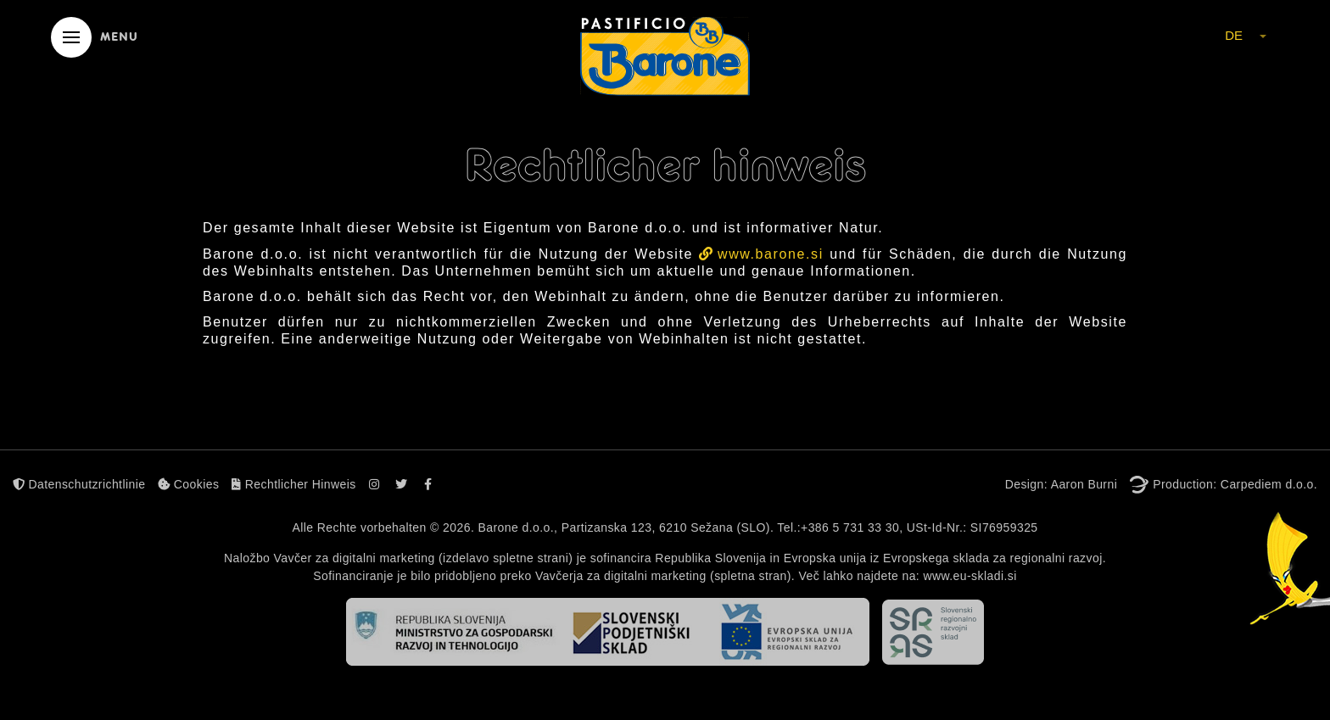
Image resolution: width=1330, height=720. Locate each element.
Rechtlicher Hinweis (293, 484)
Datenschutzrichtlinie (79, 484)
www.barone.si (771, 254)
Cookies (188, 484)
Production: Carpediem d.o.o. (1235, 484)
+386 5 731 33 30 (850, 527)
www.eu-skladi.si (969, 576)
